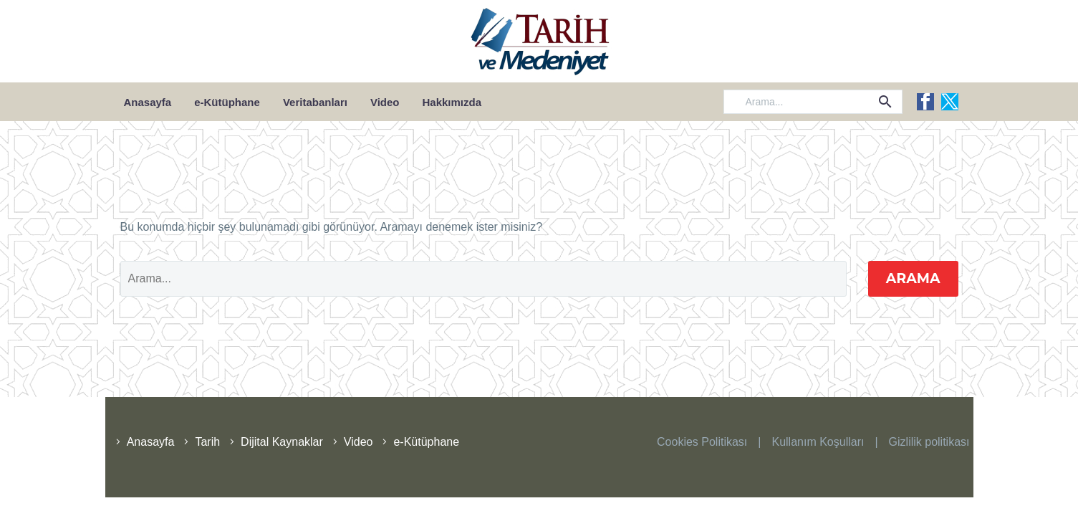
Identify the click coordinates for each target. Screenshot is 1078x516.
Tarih (207, 442)
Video (385, 102)
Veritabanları (315, 102)
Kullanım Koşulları (817, 442)
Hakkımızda (452, 102)
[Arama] (813, 102)
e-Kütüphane (227, 102)
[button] (885, 102)
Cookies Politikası (702, 442)
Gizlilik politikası (929, 442)
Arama (913, 278)
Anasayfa (148, 102)
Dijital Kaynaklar (282, 442)
